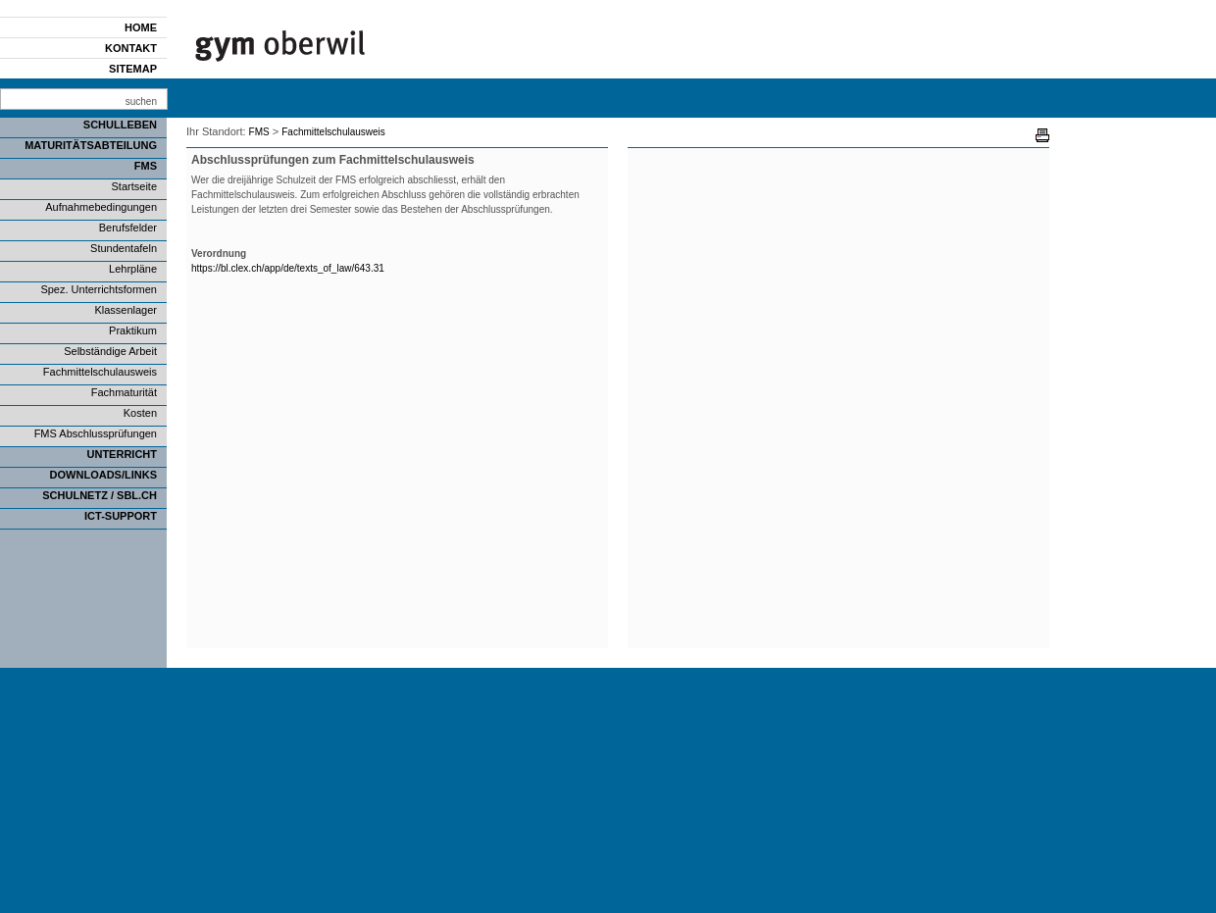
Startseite (134, 186)
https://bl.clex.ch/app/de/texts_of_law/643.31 (287, 268)
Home (141, 27)
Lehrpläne (133, 269)
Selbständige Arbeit (110, 351)
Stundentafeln (123, 248)
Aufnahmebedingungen (101, 207)
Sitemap (133, 69)
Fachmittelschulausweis (100, 372)
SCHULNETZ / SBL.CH (99, 495)
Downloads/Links (103, 475)
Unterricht (122, 454)
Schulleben (120, 124)
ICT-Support (120, 516)
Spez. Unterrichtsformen (98, 289)
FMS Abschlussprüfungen (95, 433)
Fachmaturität (124, 392)
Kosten (140, 413)
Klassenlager (125, 310)
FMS (145, 166)
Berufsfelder (128, 227)
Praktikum (133, 330)
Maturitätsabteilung (91, 145)
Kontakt (131, 48)
